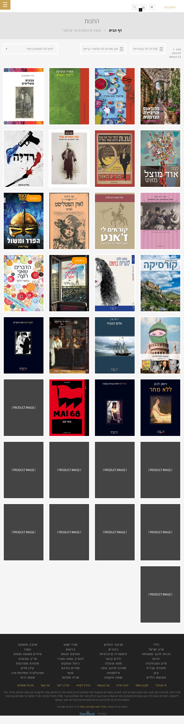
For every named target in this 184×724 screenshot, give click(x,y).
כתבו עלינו (122, 685)
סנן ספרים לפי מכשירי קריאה (100, 49)
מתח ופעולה (113, 663)
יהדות (156, 659)
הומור (28, 649)
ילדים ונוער (113, 659)
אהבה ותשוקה (27, 644)
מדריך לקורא (83, 685)
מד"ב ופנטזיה (27, 659)
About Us (103, 685)
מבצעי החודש (113, 644)
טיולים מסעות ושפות (28, 654)
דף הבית (115, 30)
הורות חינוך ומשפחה (156, 654)
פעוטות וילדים (156, 677)
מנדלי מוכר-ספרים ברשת (93, 706)
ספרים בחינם (70, 668)
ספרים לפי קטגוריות (145, 49)
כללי (156, 644)
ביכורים (113, 649)
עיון (156, 673)
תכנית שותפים (25, 685)
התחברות (170, 7)
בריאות (70, 649)
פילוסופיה (113, 673)
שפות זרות (27, 677)
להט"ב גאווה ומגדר (70, 659)
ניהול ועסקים (70, 663)
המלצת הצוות (70, 654)
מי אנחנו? (160, 685)
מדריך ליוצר (63, 685)
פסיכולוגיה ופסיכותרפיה (28, 673)
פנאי (70, 673)
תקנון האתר (141, 685)
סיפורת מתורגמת (27, 663)
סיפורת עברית (156, 668)
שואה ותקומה (113, 677)
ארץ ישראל (156, 649)
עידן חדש (27, 668)
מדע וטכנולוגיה (156, 663)
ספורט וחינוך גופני (113, 668)
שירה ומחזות (70, 677)
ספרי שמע (71, 644)
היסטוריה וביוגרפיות (113, 654)
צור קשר (45, 685)
